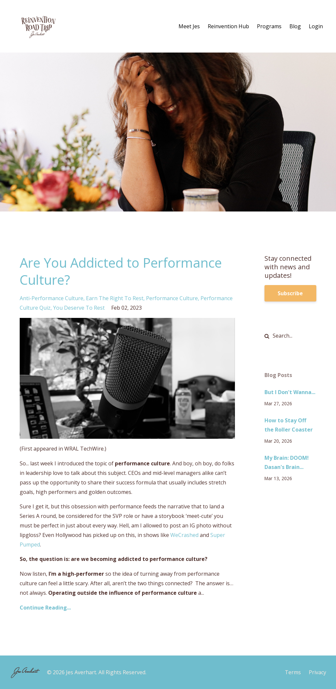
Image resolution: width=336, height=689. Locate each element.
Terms (293, 672)
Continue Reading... (45, 607)
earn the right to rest (114, 298)
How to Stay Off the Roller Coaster (288, 425)
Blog (295, 26)
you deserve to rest (79, 307)
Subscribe (290, 293)
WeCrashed (184, 535)
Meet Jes (189, 26)
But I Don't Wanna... (289, 392)
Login (316, 26)
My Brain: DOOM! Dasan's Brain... (286, 462)
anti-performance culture (51, 298)
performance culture (172, 298)
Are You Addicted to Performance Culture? (121, 271)
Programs (269, 26)
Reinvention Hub (228, 26)
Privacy (317, 672)
